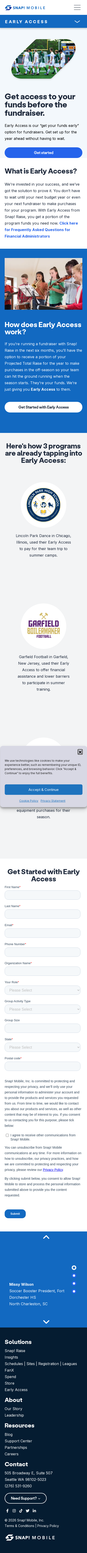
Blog (9, 1434)
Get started (43, 152)
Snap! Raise (15, 1350)
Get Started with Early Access (43, 407)
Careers (12, 1454)
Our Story (13, 1408)
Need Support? (24, 1498)
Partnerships (16, 1447)
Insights (11, 1357)
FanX (9, 1370)
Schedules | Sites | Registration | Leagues (41, 1363)
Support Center (18, 1441)
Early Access (16, 1389)
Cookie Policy (28, 800)
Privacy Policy (48, 1526)
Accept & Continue (44, 789)
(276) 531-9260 (18, 1486)
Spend (10, 1376)
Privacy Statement (53, 800)
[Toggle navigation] (77, 22)
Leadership (14, 1415)
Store (9, 1383)
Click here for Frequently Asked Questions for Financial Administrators (41, 229)
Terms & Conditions (19, 1526)
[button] (80, 751)
